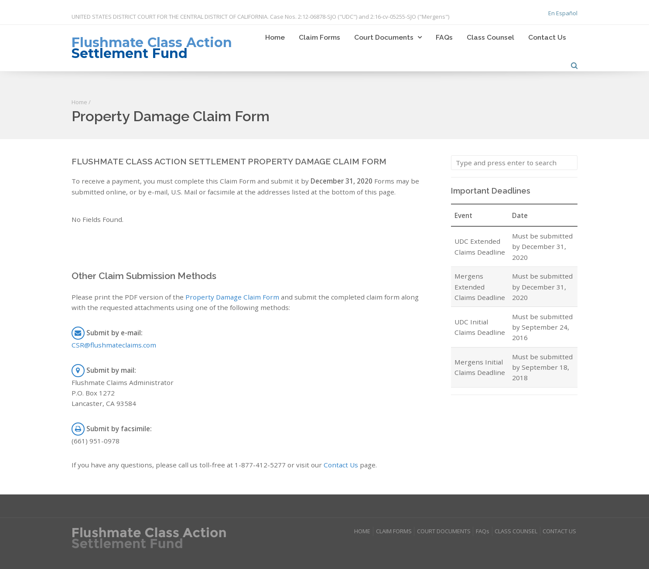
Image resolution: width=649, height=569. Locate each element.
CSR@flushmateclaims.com (114, 345)
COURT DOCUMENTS (444, 531)
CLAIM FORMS (394, 531)
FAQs (444, 37)
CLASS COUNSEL (516, 531)
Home (275, 37)
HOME (362, 531)
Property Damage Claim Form (232, 297)
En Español (562, 13)
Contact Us (547, 37)
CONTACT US (559, 531)
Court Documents (383, 37)
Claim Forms (319, 37)
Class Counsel (490, 37)
